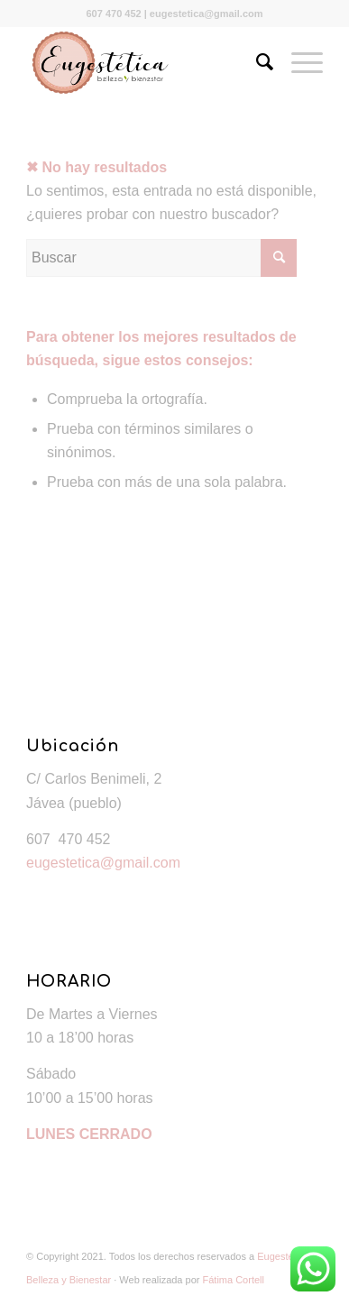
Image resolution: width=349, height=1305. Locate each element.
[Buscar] (255, 62)
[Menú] (298, 62)
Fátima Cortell (233, 1279)
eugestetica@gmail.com (103, 862)
